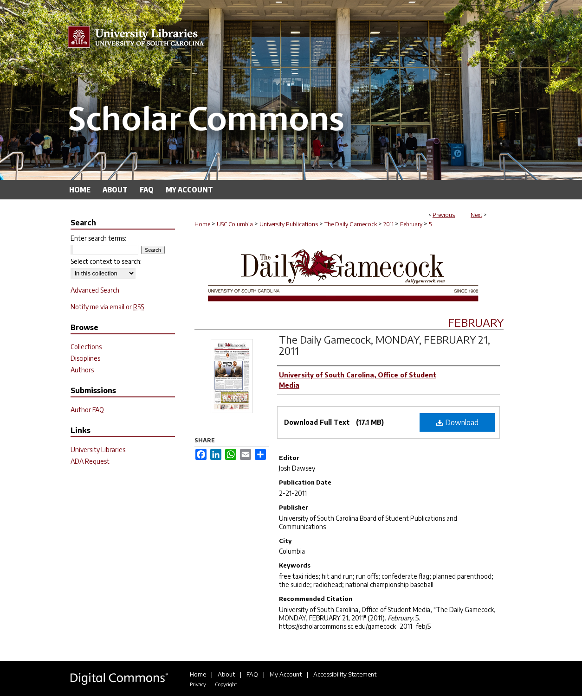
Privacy (198, 684)
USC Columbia (235, 224)
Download (457, 422)
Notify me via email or (107, 307)
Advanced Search (95, 290)
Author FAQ (87, 410)
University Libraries (98, 449)
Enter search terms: (98, 238)
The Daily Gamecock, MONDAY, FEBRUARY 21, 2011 (384, 345)
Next (476, 214)
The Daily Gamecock (350, 224)
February (411, 224)
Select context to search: (106, 261)
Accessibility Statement (344, 674)
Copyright (226, 684)
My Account (286, 674)
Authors (82, 370)
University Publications (288, 224)
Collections (86, 347)
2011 (388, 224)
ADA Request (90, 461)
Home (202, 224)
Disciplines (85, 358)
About (226, 674)
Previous (444, 214)
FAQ (252, 674)
